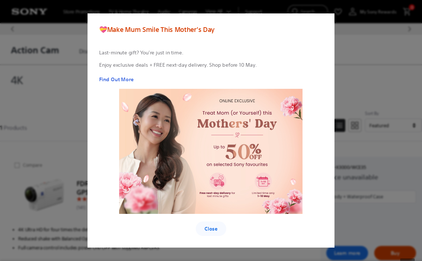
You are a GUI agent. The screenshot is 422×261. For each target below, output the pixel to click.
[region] (211, 126)
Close (211, 228)
